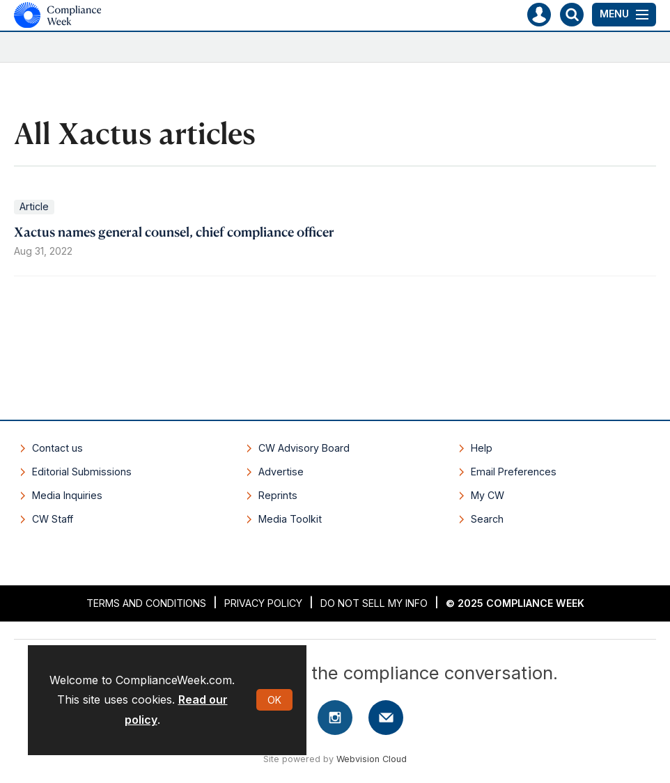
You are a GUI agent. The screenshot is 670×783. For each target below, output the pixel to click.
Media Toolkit (290, 519)
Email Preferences (513, 471)
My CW (487, 495)
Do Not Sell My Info (374, 603)
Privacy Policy (263, 603)
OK (274, 700)
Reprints (277, 495)
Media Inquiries (67, 495)
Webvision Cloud (371, 759)
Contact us (57, 448)
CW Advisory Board (304, 448)
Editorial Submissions (82, 471)
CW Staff (52, 519)
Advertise (281, 471)
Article (34, 206)
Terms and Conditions (146, 603)
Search (487, 519)
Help (481, 448)
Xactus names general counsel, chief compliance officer (174, 231)
